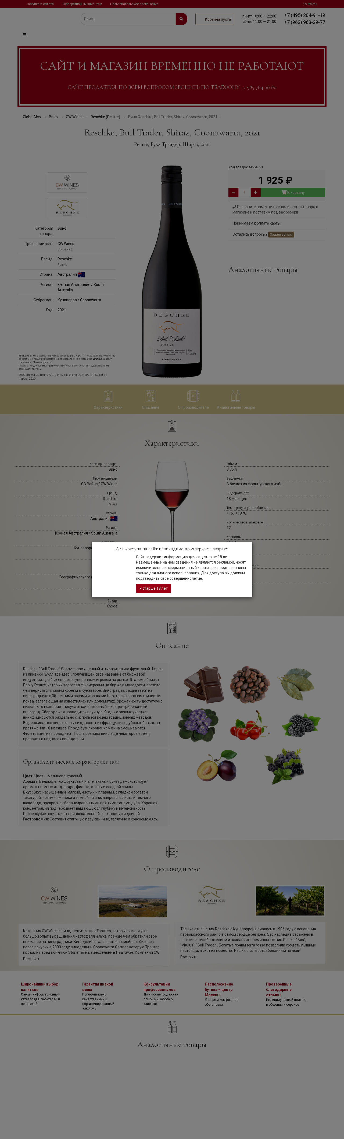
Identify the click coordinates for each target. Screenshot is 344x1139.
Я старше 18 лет (153, 588)
